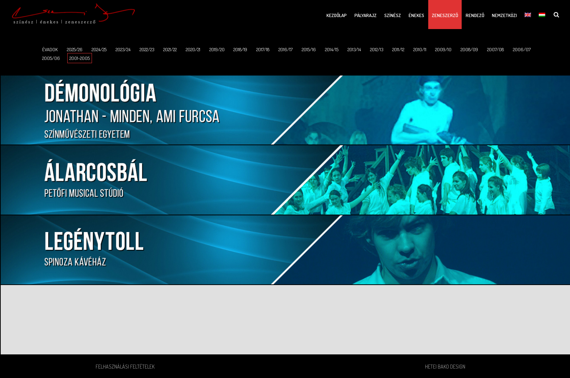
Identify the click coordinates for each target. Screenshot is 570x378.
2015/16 (309, 49)
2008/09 (469, 49)
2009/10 (443, 49)
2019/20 (217, 49)
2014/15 (331, 49)
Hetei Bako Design (445, 366)
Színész (392, 15)
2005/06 (51, 58)
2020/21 (193, 49)
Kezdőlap (336, 15)
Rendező (475, 15)
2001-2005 (79, 58)
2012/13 (376, 49)
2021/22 (170, 49)
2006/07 (522, 49)
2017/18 (262, 49)
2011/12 (398, 49)
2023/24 (123, 49)
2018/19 (240, 49)
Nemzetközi (504, 15)
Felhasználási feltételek (125, 366)
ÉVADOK (50, 49)
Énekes (416, 15)
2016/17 (285, 49)
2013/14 (354, 49)
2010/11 (419, 49)
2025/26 (75, 49)
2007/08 (495, 49)
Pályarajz (365, 15)
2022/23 (147, 49)
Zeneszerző (445, 15)
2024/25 (99, 49)
